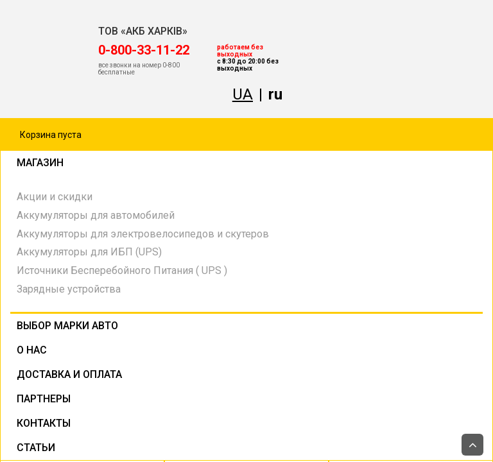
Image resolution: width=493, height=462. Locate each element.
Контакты (44, 423)
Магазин (133, 164)
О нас (32, 350)
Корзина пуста (51, 135)
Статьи (36, 447)
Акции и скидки (54, 197)
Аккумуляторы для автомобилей (96, 215)
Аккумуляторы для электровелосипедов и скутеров (143, 234)
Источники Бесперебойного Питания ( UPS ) (122, 270)
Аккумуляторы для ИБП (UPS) (89, 252)
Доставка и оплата (69, 374)
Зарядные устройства (69, 289)
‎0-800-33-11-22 (143, 50)
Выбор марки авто (67, 326)
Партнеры (44, 399)
